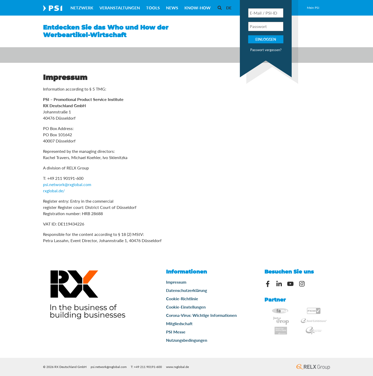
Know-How (197, 7)
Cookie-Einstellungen (186, 306)
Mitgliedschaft (179, 323)
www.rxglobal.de (177, 367)
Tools (153, 7)
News (172, 7)
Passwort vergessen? (266, 50)
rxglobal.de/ (54, 190)
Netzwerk (81, 7)
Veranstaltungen (119, 7)
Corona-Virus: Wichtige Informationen (201, 315)
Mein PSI (313, 8)
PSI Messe (175, 331)
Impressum (176, 281)
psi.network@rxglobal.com (67, 184)
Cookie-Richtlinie (182, 298)
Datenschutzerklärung (186, 290)
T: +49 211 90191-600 (146, 367)
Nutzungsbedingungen (186, 340)
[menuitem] (229, 7)
